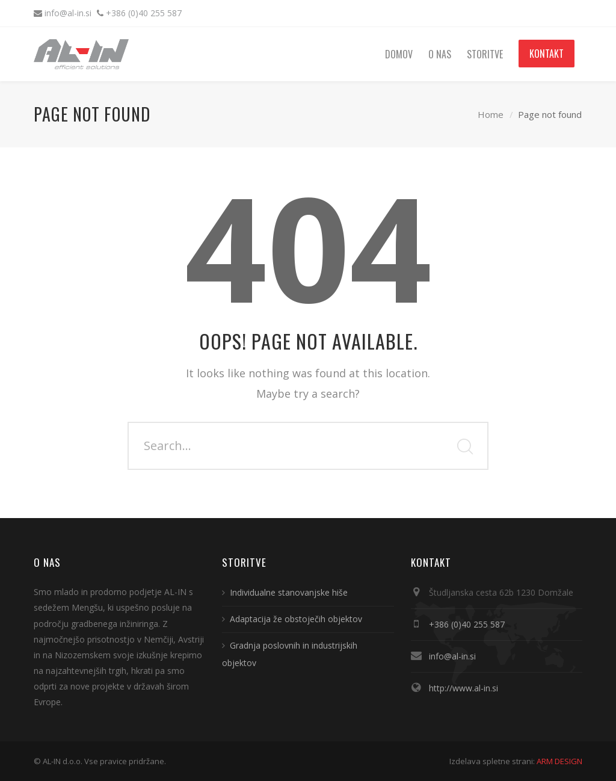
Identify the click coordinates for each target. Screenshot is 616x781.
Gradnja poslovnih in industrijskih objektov (289, 654)
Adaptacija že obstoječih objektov (296, 619)
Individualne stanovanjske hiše (289, 592)
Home (491, 114)
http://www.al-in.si (463, 688)
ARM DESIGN (559, 761)
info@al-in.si (69, 13)
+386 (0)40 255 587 (144, 13)
